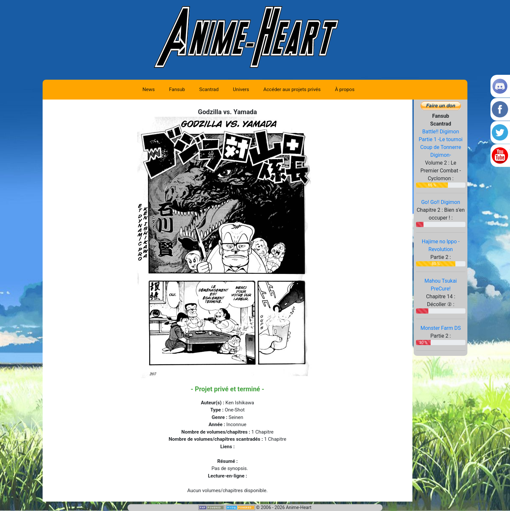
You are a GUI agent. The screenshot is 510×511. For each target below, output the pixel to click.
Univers (241, 89)
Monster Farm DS (441, 328)
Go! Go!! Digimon (440, 202)
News (148, 89)
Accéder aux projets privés (292, 89)
